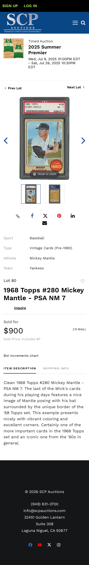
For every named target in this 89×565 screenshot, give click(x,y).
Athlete (10, 258)
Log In (30, 6)
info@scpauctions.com (44, 510)
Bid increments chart (21, 355)
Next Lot (75, 87)
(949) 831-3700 (44, 504)
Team (8, 268)
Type (8, 248)
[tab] (20, 370)
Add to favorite (82, 281)
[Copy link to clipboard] (18, 216)
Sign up (10, 6)
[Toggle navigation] (75, 22)
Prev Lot (13, 88)
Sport (8, 238)
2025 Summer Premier (44, 49)
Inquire (20, 308)
